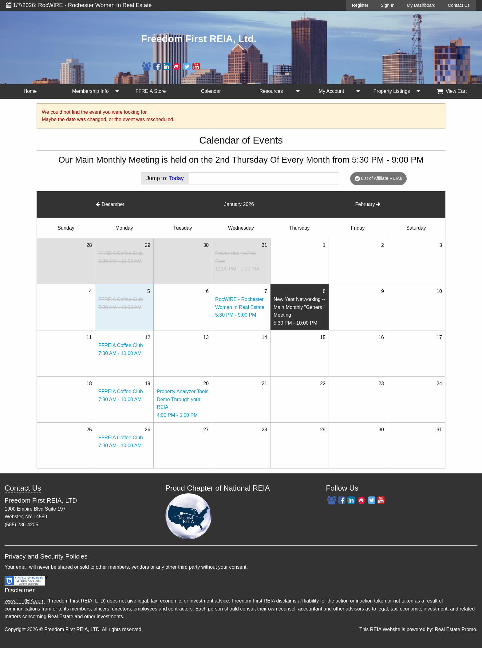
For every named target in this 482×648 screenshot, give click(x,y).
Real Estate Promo (455, 629)
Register (360, 5)
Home (30, 91)
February (368, 204)
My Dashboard (421, 5)
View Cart (452, 91)
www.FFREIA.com (25, 600)
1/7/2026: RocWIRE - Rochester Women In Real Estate (79, 5)
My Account (331, 91)
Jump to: (165, 178)
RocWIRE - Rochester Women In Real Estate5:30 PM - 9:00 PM (239, 307)
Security (52, 556)
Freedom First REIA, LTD (71, 629)
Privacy (15, 556)
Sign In (387, 5)
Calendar (211, 91)
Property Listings (391, 91)
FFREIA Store (151, 91)
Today (176, 178)
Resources (271, 91)
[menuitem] (30, 91)
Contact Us (459, 5)
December (110, 204)
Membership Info (90, 91)
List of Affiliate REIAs (378, 178)
